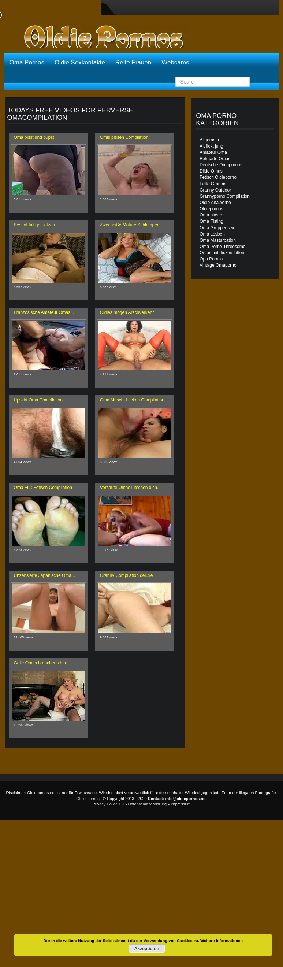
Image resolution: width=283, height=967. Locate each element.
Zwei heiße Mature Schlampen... (131, 224)
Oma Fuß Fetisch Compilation (43, 487)
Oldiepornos (211, 208)
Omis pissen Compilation (124, 137)
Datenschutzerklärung (147, 804)
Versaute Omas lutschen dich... (130, 487)
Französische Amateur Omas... (44, 312)
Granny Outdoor (215, 190)
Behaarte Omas (215, 158)
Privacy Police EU (108, 804)
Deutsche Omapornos (221, 164)
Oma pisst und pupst (34, 137)
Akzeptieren (146, 948)
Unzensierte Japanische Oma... (44, 575)
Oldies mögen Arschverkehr (127, 312)
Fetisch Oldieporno (218, 177)
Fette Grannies (214, 183)
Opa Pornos (211, 259)
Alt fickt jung (211, 146)
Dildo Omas (211, 171)
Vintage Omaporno (218, 265)
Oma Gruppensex (217, 227)
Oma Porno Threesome (222, 246)
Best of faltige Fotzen (34, 224)
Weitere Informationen (221, 940)
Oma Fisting (211, 221)
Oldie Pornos (88, 798)
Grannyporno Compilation (225, 196)
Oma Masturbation (218, 240)
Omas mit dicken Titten (222, 252)
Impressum (180, 804)
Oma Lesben (212, 234)
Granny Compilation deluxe (126, 575)
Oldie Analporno (215, 202)
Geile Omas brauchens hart (41, 663)
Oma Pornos (27, 62)
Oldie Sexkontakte (80, 62)
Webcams (175, 62)
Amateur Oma (213, 152)
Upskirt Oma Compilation (38, 400)
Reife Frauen (133, 62)
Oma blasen (211, 215)
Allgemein (209, 139)
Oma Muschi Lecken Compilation (132, 400)
